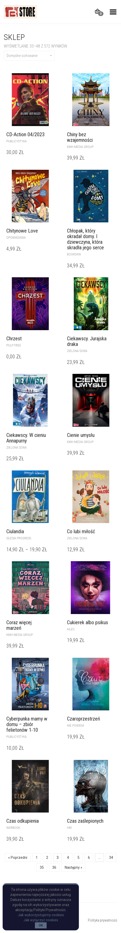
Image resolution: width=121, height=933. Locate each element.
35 (42, 867)
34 (111, 857)
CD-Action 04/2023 (25, 134)
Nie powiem (75, 725)
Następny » (73, 867)
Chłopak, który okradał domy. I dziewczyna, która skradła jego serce (85, 239)
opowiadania (16, 237)
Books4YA (74, 254)
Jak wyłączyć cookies (40, 920)
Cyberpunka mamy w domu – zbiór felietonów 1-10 (26, 724)
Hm (69, 828)
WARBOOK (13, 828)
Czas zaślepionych (85, 821)
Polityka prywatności (102, 920)
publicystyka (16, 141)
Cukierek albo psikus (87, 622)
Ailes (70, 629)
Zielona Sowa (77, 351)
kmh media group (80, 147)
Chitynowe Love (22, 231)
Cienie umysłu (81, 435)
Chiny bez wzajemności (80, 137)
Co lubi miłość (81, 531)
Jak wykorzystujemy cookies (41, 915)
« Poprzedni (17, 857)
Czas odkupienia (22, 821)
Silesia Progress (18, 538)
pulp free (13, 345)
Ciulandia (15, 531)
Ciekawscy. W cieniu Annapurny (26, 438)
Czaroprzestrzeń (83, 719)
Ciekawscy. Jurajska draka (86, 341)
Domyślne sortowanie (29, 56)
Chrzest (14, 338)
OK (41, 925)
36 (54, 867)
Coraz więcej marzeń (19, 625)
